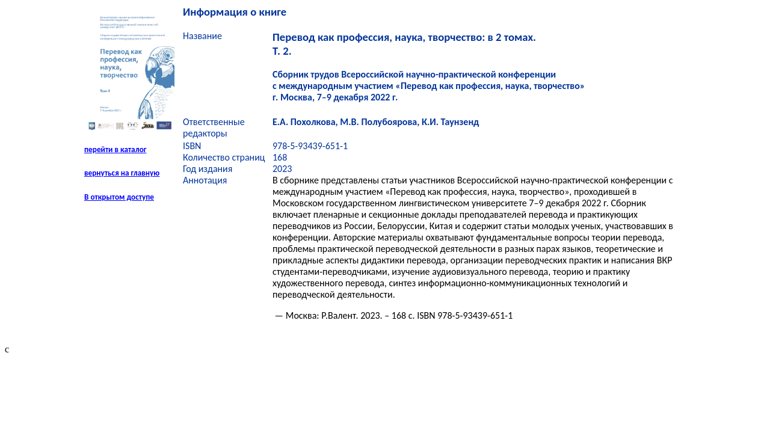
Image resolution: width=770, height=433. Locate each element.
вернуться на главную (121, 173)
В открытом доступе (119, 197)
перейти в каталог (115, 149)
